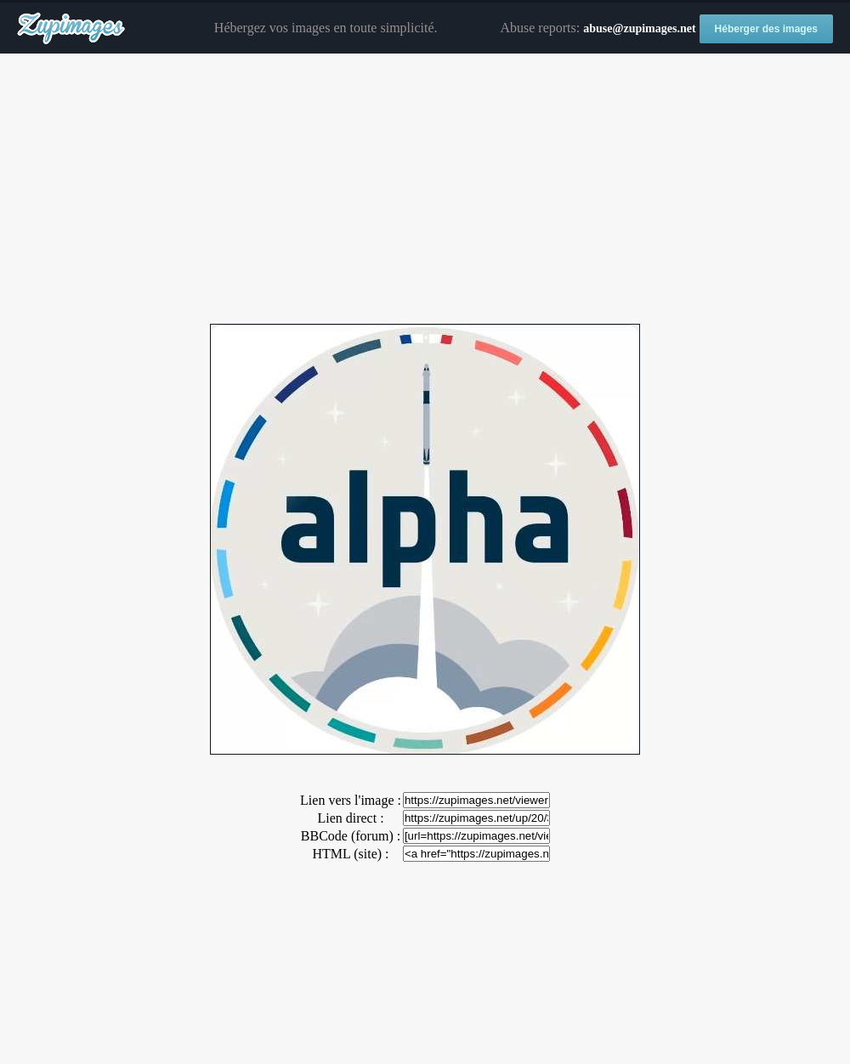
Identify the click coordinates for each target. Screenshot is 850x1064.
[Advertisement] (425, 189)
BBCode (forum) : (350, 836)
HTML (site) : (350, 853)
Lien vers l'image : (350, 800)
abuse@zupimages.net (639, 28)
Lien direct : (350, 818)
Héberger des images (766, 29)
